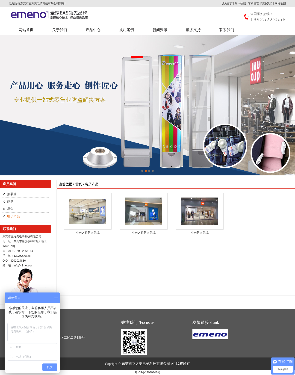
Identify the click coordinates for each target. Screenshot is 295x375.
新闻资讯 (160, 30)
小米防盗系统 (200, 232)
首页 (78, 184)
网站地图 (280, 3)
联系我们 (266, 3)
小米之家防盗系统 (88, 232)
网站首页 (26, 30)
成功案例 (126, 30)
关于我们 (59, 30)
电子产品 (13, 216)
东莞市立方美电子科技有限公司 (39, 3)
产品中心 (93, 30)
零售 (10, 209)
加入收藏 (240, 3)
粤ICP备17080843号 (147, 372)
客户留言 (253, 3)
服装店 (12, 194)
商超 (10, 201)
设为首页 (227, 3)
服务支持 (193, 30)
